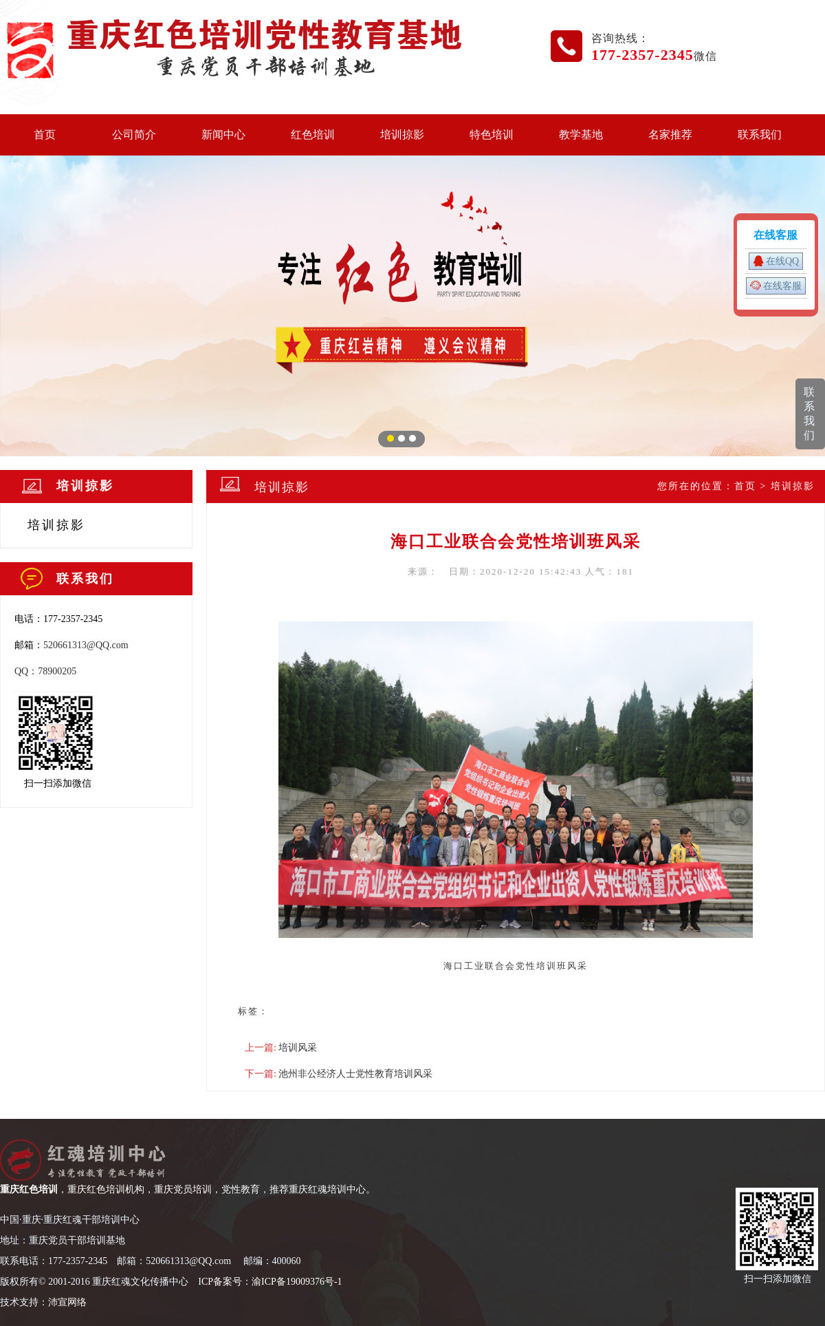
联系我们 (760, 134)
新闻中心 (223, 134)
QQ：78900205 (45, 671)
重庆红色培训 (29, 1189)
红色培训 (313, 134)
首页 (45, 134)
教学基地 (581, 134)
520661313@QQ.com (86, 645)
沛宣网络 (67, 1302)
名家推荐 (670, 134)
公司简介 (134, 134)
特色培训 (492, 134)
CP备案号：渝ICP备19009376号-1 (271, 1281)
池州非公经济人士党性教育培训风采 (355, 1074)
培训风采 (297, 1047)
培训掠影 (402, 134)
